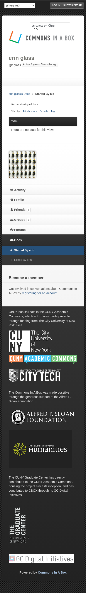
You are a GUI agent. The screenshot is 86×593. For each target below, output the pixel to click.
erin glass (21, 58)
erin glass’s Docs (19, 93)
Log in (56, 5)
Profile (19, 200)
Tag (53, 111)
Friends (22, 210)
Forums (20, 230)
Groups (22, 220)
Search (44, 111)
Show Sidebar (72, 5)
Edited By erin (23, 259)
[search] (43, 25)
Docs (18, 240)
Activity (19, 190)
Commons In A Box (52, 572)
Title (14, 121)
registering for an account (39, 293)
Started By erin (24, 250)
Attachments (30, 111)
